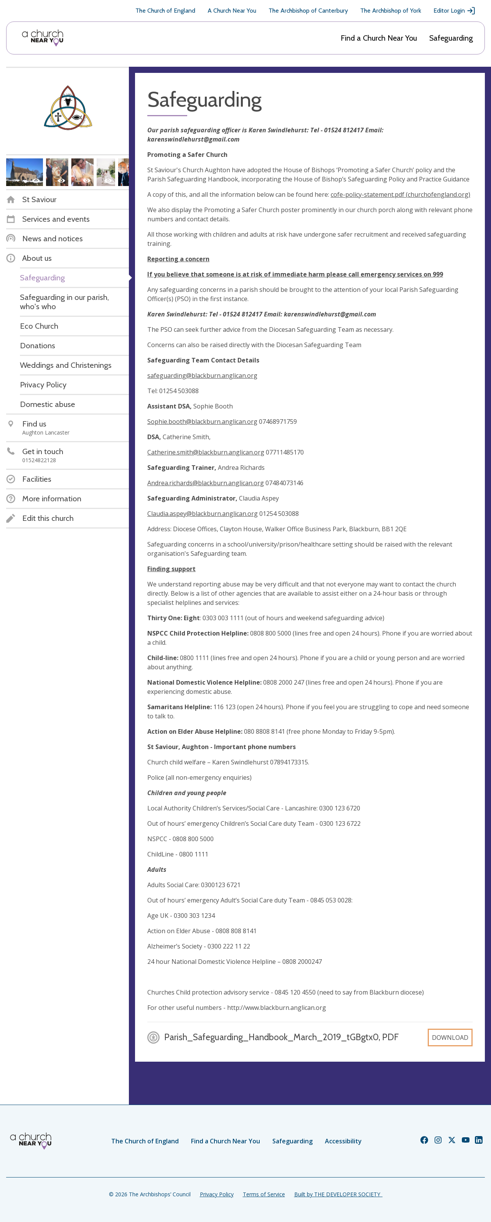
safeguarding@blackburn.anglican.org (202, 375)
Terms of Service (264, 1194)
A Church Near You (232, 10)
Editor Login (454, 10)
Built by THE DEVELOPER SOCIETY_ (338, 1194)
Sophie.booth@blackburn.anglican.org (202, 421)
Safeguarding (451, 38)
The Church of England (165, 10)
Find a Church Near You (379, 38)
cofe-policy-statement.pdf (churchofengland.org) (400, 194)
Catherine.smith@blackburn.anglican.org (205, 452)
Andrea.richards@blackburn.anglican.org (205, 483)
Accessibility (343, 1141)
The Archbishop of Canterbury (308, 10)
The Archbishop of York (390, 10)
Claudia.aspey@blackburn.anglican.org (202, 513)
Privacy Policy (217, 1194)
